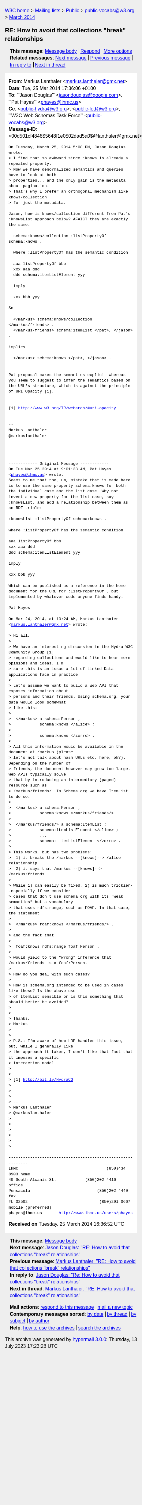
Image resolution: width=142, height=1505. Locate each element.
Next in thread (50, 64)
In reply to (20, 64)
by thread (117, 1314)
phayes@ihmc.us (59, 102)
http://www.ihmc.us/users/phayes (96, 1213)
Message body (61, 51)
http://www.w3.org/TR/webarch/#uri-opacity (67, 408)
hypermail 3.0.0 (89, 1339)
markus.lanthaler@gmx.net (94, 81)
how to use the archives (49, 1327)
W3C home (17, 10)
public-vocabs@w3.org (109, 10)
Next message (71, 57)
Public (72, 10)
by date (95, 1314)
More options (118, 51)
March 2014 (22, 17)
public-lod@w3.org (95, 108)
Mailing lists (47, 10)
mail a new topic (115, 1307)
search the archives (99, 1327)
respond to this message (67, 1307)
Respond (90, 51)
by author (39, 1320)
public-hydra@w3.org (44, 108)
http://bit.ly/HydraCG (48, 1080)
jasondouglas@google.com (88, 95)
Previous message (110, 57)
